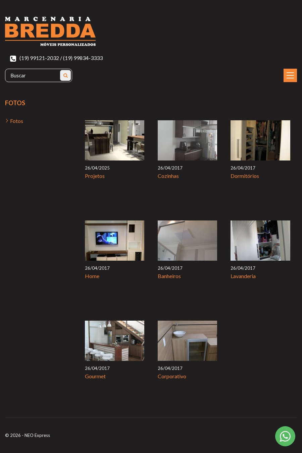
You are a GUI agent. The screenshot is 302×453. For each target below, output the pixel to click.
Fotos (16, 121)
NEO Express (37, 435)
